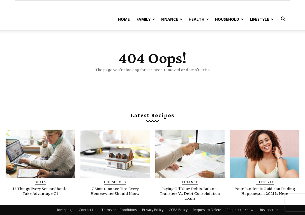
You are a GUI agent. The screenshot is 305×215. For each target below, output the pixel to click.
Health (199, 19)
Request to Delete (207, 209)
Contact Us (87, 209)
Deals (40, 182)
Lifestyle (262, 19)
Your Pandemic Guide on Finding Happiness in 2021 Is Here (264, 193)
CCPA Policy (178, 209)
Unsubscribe (268, 209)
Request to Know (240, 209)
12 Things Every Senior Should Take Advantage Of (40, 191)
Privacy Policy (152, 209)
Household (229, 19)
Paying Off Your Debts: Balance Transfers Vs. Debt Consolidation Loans (190, 193)
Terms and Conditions (119, 209)
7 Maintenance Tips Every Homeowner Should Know (115, 191)
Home (124, 19)
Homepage (64, 209)
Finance (171, 19)
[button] (283, 19)
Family (146, 19)
